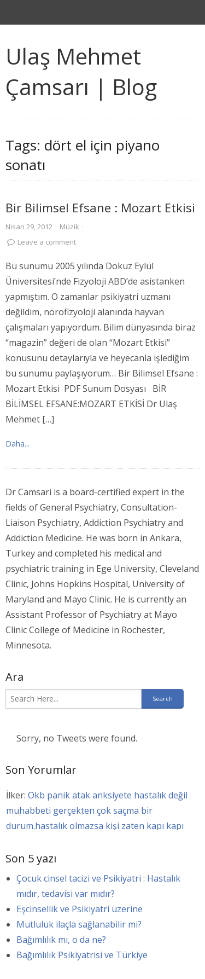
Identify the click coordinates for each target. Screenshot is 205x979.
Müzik (69, 226)
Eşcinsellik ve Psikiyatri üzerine (79, 909)
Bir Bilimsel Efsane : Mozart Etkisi (100, 207)
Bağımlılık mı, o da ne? (61, 940)
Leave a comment (46, 242)
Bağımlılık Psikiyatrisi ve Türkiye (82, 955)
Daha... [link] (17, 443)
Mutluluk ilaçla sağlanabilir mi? (79, 924)
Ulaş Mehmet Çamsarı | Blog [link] (81, 71)
